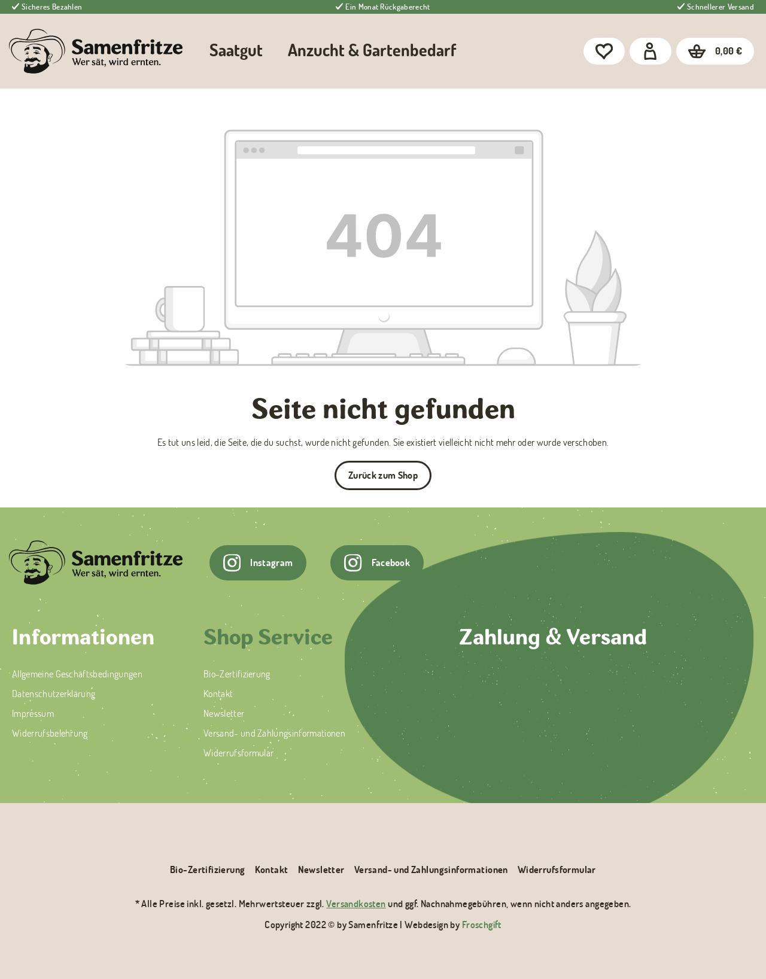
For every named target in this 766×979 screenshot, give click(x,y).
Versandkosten (355, 904)
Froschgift (481, 925)
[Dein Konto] (650, 51)
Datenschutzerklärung (53, 694)
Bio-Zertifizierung (236, 674)
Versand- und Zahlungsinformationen (274, 733)
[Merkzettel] (604, 51)
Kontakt (218, 694)
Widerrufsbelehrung (50, 733)
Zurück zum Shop (383, 475)
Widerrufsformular (238, 753)
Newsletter (223, 713)
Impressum (33, 713)
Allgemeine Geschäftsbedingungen (77, 674)
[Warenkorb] (715, 51)
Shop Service (268, 639)
